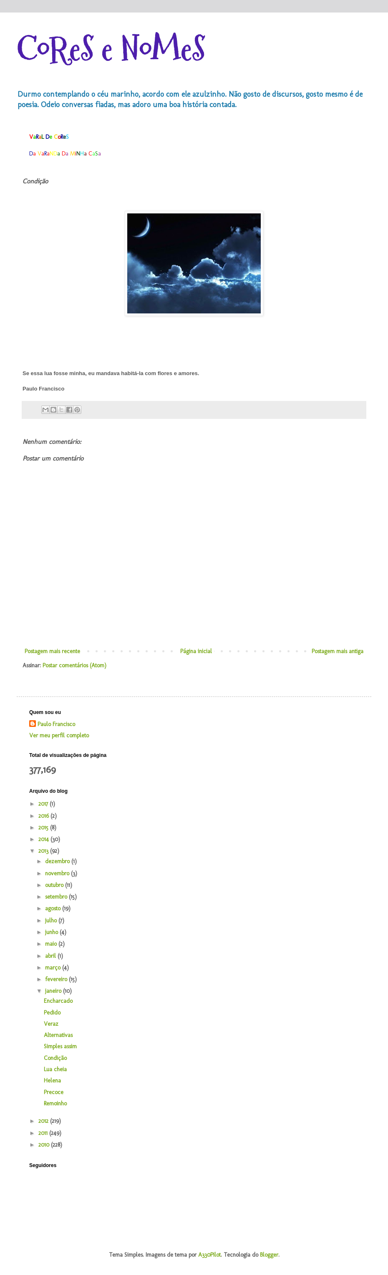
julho (51, 920)
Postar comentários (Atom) (74, 665)
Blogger (269, 1254)
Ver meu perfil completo (59, 735)
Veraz (51, 1023)
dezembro (58, 861)
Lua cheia (55, 1069)
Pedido (52, 1012)
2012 (44, 1121)
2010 (44, 1144)
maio (51, 943)
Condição (55, 1058)
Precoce (53, 1092)
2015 (44, 827)
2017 (44, 803)
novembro (58, 873)
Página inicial (196, 651)
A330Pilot (209, 1254)
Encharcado (58, 1000)
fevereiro (57, 979)
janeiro (54, 990)
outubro (55, 885)
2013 (44, 850)
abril (51, 955)
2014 (44, 839)
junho (52, 932)
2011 (43, 1133)
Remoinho (55, 1103)
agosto (53, 908)
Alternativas (58, 1035)
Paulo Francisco (56, 724)
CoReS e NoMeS (111, 49)
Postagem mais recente (52, 651)
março (53, 967)
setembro (57, 896)
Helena (52, 1080)
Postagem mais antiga (337, 651)
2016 (44, 815)
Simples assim (60, 1046)
